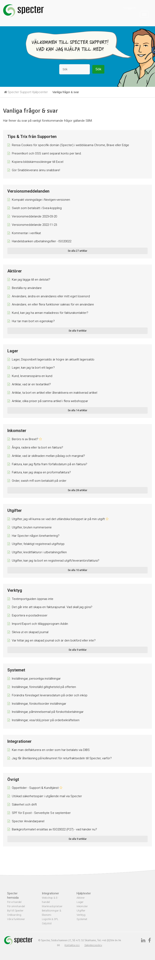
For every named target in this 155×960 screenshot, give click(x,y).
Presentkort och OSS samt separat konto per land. (47, 153)
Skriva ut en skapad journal (30, 632)
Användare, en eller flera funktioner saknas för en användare (53, 304)
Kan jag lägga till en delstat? (31, 279)
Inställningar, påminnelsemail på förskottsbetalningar (48, 712)
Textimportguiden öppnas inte (32, 599)
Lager (12, 350)
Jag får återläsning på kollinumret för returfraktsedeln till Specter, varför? (62, 758)
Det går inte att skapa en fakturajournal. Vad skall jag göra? (52, 607)
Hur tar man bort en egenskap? (33, 321)
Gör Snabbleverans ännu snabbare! (36, 170)
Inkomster (16, 430)
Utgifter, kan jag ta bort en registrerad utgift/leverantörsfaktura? (55, 560)
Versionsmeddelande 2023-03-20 (34, 216)
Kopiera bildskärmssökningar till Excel (37, 162)
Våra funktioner (16, 919)
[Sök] (74, 69)
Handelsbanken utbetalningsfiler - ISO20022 (41, 241)
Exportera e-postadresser (29, 615)
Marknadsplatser (52, 906)
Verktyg (14, 590)
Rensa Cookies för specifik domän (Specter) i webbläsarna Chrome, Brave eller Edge (70, 145)
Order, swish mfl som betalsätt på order (39, 481)
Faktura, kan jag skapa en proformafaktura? (41, 472)
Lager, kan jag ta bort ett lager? (33, 367)
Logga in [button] (130, 8)
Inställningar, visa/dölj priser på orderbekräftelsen (45, 720)
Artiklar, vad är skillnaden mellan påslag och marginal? (48, 456)
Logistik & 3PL (50, 919)
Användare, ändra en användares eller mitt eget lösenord (51, 296)
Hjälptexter (84, 893)
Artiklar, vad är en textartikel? (31, 384)
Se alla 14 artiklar (77, 410)
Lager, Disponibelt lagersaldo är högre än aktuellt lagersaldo (53, 359)
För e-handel (14, 902)
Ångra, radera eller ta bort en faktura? (37, 447)
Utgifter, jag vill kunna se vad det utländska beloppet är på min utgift (58, 519)
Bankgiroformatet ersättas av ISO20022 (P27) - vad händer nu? (54, 829)
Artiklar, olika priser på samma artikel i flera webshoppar (50, 401)
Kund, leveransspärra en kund (32, 376)
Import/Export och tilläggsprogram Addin (40, 624)
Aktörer (14, 271)
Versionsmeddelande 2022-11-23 (34, 225)
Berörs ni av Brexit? (25, 439)
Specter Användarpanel (28, 821)
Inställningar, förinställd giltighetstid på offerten (44, 687)
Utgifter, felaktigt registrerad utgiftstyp (38, 544)
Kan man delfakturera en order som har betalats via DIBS (51, 750)
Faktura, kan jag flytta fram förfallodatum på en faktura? (49, 464)
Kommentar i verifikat (26, 233)
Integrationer (19, 741)
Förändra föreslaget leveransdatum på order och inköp (49, 695)
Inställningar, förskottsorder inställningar (39, 703)
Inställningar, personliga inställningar (36, 678)
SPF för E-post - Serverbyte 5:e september (41, 813)
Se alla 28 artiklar (77, 490)
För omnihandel (16, 906)
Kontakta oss (72, 945)
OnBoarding (14, 914)
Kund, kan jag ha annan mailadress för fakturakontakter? (50, 313)
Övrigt (13, 779)
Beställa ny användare (27, 288)
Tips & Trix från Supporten (32, 136)
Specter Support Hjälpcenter (28, 92)
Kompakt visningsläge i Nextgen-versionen (41, 200)
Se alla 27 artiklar (77, 250)
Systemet (16, 670)
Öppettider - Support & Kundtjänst (35, 788)
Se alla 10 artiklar (77, 570)
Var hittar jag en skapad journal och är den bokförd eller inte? (54, 640)
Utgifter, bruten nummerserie (32, 527)
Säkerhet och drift (24, 804)
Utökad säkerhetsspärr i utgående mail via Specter (47, 796)
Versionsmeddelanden (28, 191)
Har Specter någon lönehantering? (35, 536)
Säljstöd (46, 923)
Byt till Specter (15, 910)
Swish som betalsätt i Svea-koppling (37, 208)
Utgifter (14, 510)
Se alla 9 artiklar (78, 330)
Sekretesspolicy (93, 945)
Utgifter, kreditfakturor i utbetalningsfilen (39, 552)
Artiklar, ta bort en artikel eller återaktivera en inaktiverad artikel (54, 393)
